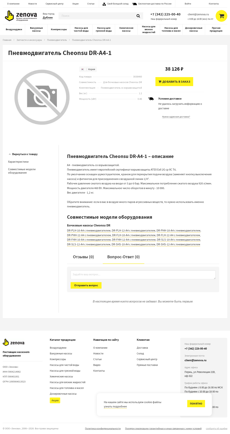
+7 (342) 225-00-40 (165, 14)
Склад (140, 353)
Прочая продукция (216, 29)
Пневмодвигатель (57, 40)
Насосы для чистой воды (81, 29)
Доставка (142, 348)
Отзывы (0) (83, 257)
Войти (188, 3)
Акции (75, 3)
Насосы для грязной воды (104, 29)
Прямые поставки (147, 365)
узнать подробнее (115, 406)
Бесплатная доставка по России (154, 3)
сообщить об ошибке (216, 428)
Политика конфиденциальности (103, 428)
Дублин (48, 17)
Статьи (90, 3)
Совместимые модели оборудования (22, 170)
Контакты (214, 3)
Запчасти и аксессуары (29, 40)
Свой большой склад (117, 3)
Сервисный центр (54, 3)
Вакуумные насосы (36, 29)
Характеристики (18, 162)
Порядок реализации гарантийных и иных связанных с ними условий (163, 428)
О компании (13, 3)
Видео (96, 365)
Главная (7, 40)
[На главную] (13, 342)
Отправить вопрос (86, 285)
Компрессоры (59, 29)
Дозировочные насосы (193, 29)
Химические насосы (126, 29)
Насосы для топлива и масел (171, 29)
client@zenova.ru (195, 360)
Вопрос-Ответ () (123, 257)
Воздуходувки (14, 29)
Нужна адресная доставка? (176, 116)
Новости (32, 3)
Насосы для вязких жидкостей (148, 29)
